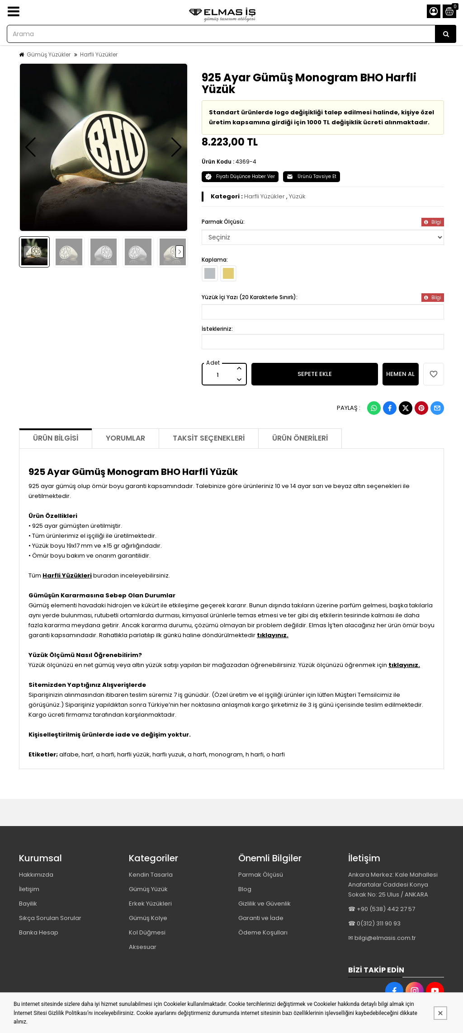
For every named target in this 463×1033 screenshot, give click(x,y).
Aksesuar (142, 947)
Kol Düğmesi (147, 932)
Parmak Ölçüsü (260, 874)
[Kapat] (440, 1013)
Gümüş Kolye (148, 918)
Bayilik (28, 903)
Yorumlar (125, 438)
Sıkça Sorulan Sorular (50, 918)
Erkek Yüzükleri (150, 903)
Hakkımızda (36, 874)
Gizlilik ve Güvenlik (264, 903)
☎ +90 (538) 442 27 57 (381, 909)
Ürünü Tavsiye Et (311, 176)
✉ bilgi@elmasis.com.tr (382, 938)
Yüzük (297, 196)
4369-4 (246, 161)
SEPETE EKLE (315, 374)
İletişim (29, 889)
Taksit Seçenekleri (209, 438)
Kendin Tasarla (151, 874)
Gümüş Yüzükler (49, 54)
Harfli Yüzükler (99, 54)
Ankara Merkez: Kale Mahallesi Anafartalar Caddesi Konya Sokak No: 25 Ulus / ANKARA (393, 884)
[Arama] (445, 34)
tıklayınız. (272, 635)
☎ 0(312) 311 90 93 (374, 923)
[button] (30, 147)
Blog (244, 889)
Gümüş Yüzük (148, 889)
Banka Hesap (38, 932)
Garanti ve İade (260, 918)
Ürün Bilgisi (55, 438)
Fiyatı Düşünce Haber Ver (240, 176)
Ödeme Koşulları (263, 932)
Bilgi (432, 222)
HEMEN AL (400, 374)
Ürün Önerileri (300, 438)
